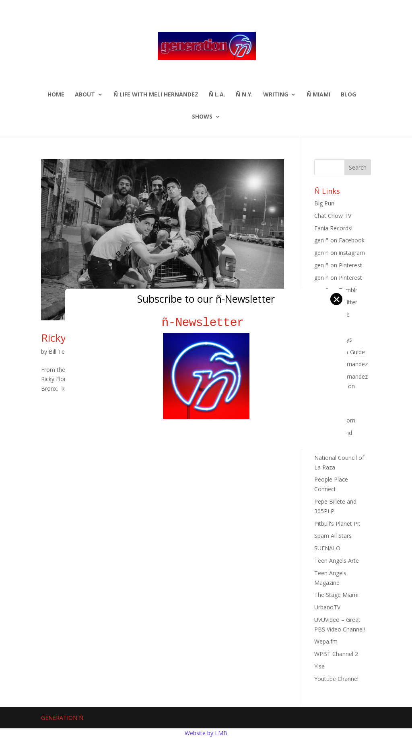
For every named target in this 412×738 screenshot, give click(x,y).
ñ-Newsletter (206, 322)
